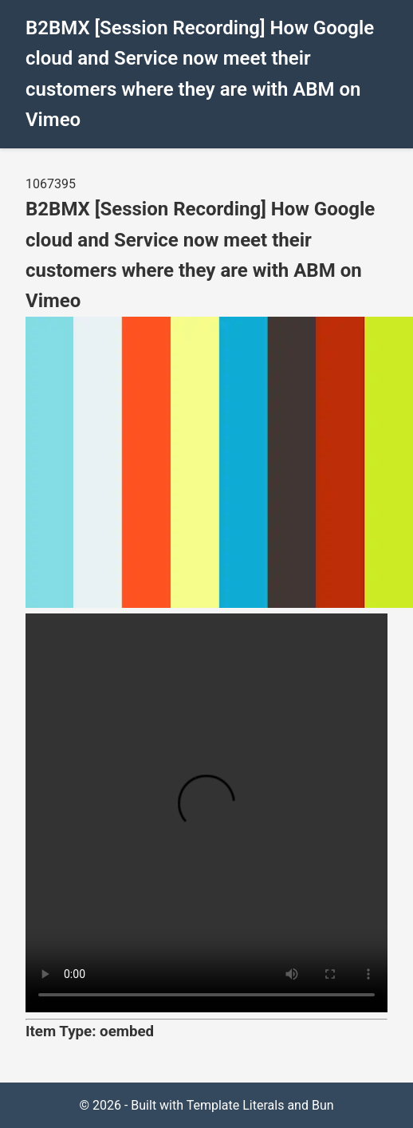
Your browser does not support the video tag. (206, 812)
